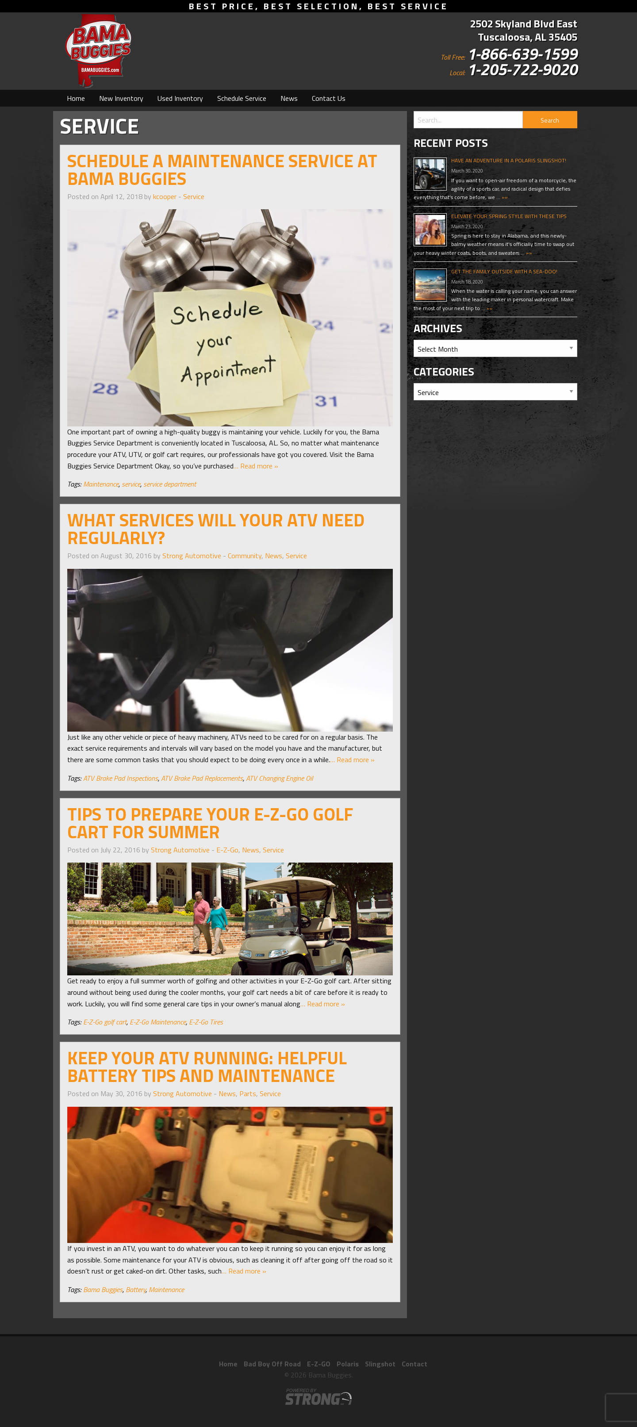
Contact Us (328, 98)
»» (504, 197)
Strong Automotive (191, 555)
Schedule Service (241, 98)
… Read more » (256, 465)
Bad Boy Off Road (272, 1363)
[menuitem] (76, 98)
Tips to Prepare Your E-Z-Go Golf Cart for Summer (210, 823)
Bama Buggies (103, 1289)
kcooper (165, 196)
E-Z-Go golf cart (105, 1022)
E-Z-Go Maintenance (158, 1022)
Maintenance (101, 484)
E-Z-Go (227, 849)
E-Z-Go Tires (206, 1022)
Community (244, 555)
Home (76, 98)
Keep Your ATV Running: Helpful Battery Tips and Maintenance (207, 1066)
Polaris (348, 1363)
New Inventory (121, 98)
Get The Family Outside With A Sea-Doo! (504, 271)
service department (169, 484)
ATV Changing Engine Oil (279, 778)
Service (193, 196)
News (289, 98)
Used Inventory (180, 98)
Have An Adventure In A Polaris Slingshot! (508, 160)
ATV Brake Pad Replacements (202, 778)
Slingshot (380, 1363)
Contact (414, 1363)
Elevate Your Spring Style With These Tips (509, 216)
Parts (247, 1093)
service (131, 484)
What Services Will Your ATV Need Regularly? (216, 528)
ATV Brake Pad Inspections (120, 778)
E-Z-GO (318, 1363)
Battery (136, 1289)
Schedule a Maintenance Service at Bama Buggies (222, 169)
